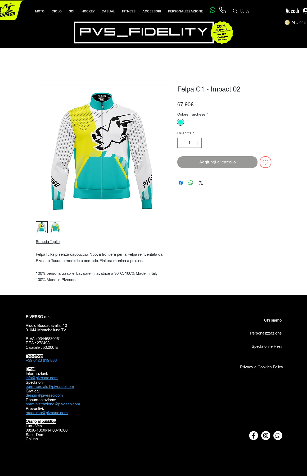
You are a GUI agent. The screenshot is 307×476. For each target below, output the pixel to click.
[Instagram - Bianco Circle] (265, 435)
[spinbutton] (189, 143)
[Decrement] (181, 143)
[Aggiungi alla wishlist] (265, 162)
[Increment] (197, 143)
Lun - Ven (34, 426)
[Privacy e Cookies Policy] (261, 366)
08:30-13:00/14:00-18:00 (46, 430)
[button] (56, 9)
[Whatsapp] (212, 10)
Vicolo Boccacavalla (43, 325)
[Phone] (222, 10)
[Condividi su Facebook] (181, 183)
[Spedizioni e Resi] (255, 346)
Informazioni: (37, 373)
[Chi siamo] (267, 320)
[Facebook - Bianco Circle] (253, 435)
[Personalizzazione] (266, 333)
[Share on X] (201, 183)
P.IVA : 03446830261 (43, 338)
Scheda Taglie (48, 241)
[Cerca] (256, 10)
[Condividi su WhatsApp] (191, 183)
